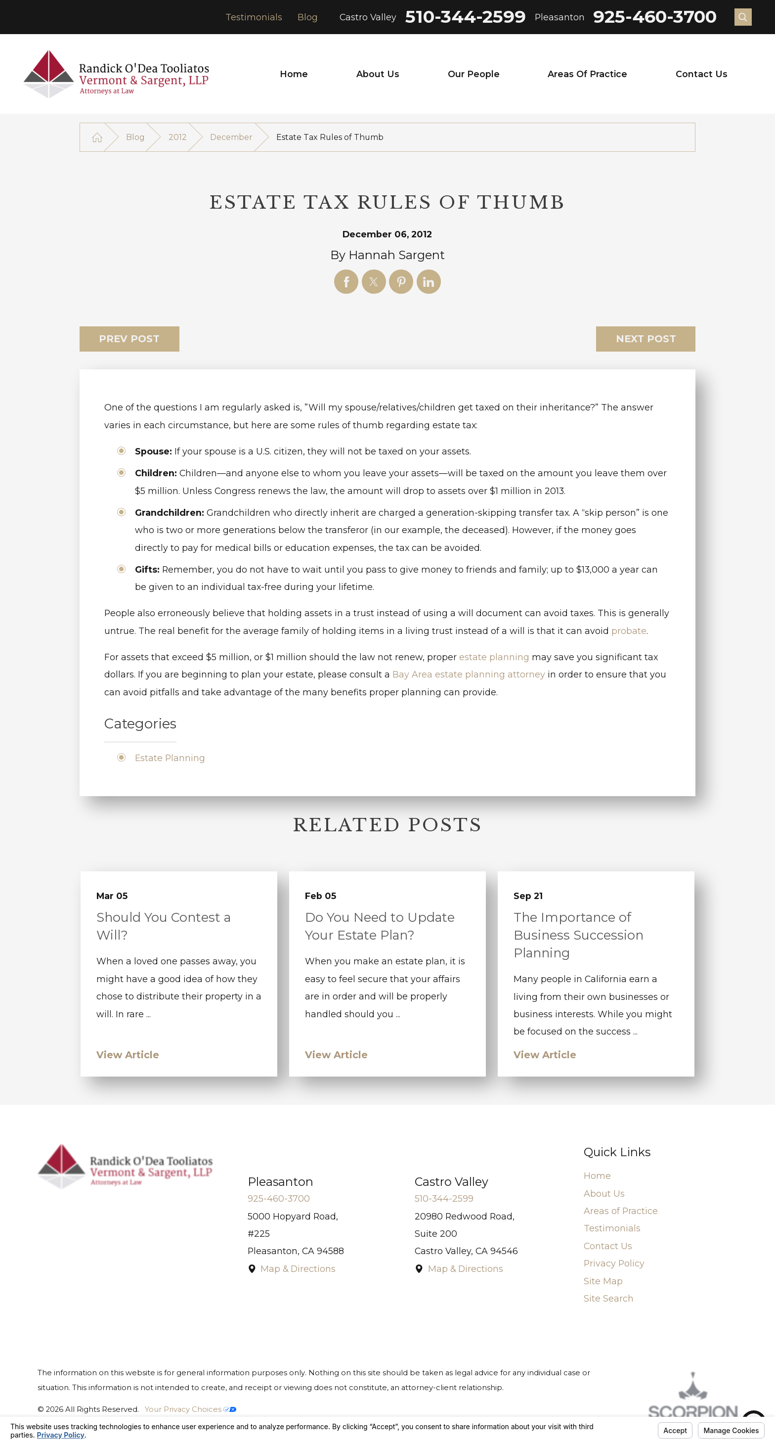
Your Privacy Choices (190, 1409)
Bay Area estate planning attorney (468, 674)
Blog (308, 17)
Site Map (603, 1281)
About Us (377, 74)
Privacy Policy (614, 1263)
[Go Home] (97, 137)
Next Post (646, 339)
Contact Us (702, 74)
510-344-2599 (465, 16)
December (231, 137)
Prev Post (129, 339)
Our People (474, 74)
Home (294, 74)
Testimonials (253, 17)
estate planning (494, 657)
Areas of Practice (587, 74)
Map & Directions (298, 1269)
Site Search (609, 1298)
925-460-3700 (655, 16)
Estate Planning (170, 758)
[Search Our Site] (743, 17)
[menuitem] (294, 74)
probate (628, 631)
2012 (178, 137)
